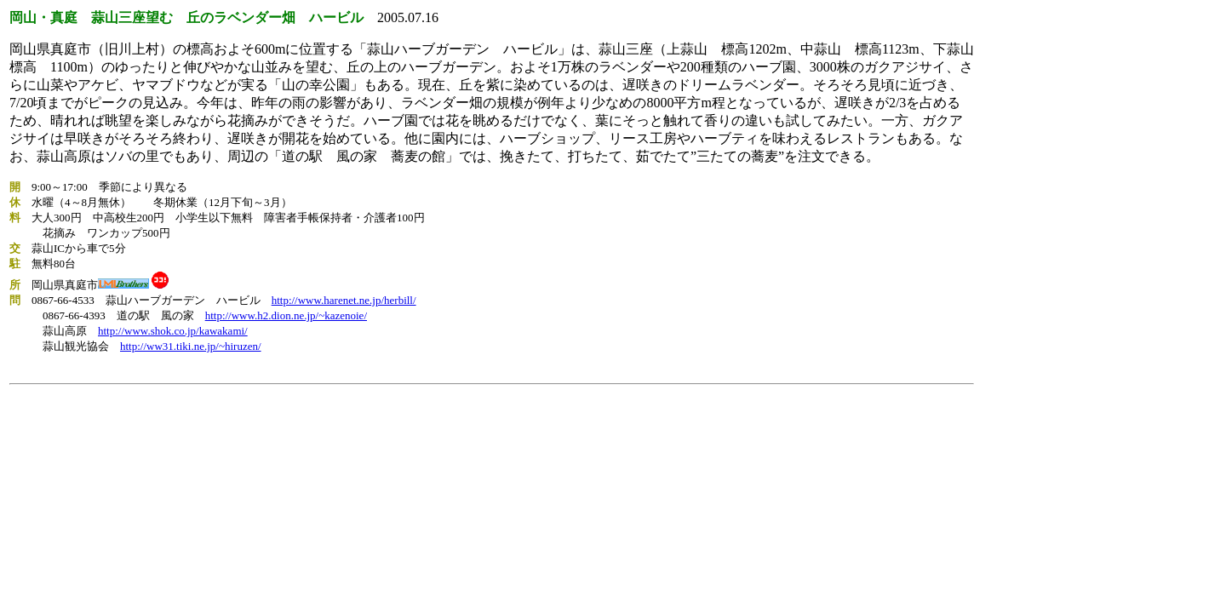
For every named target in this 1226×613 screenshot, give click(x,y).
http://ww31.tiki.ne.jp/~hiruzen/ (190, 346)
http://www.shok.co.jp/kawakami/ (173, 330)
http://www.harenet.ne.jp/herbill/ (344, 300)
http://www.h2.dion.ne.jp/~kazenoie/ (286, 315)
